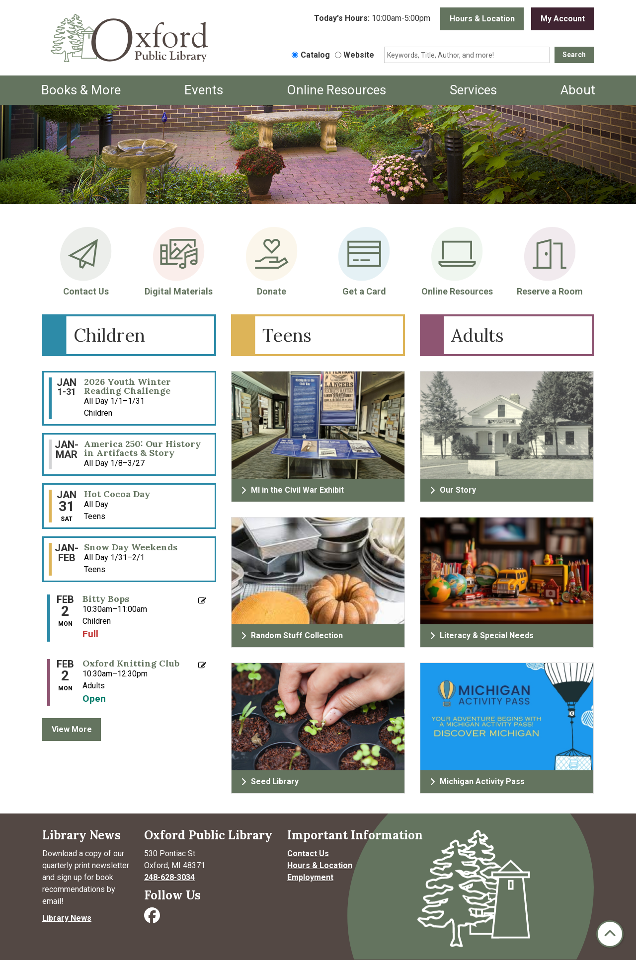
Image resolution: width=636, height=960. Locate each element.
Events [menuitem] (203, 89)
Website (358, 55)
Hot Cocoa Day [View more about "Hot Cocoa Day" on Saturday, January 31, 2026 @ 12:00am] (117, 494)
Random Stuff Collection (292, 635)
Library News (66, 918)
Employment (310, 877)
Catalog (315, 55)
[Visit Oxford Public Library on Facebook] (153, 918)
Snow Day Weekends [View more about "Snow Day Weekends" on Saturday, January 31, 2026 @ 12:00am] (130, 547)
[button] (372, 18)
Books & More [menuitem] (81, 89)
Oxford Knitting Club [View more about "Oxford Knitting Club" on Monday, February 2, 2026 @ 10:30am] (130, 663)
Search (574, 55)
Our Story (453, 490)
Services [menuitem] (473, 89)
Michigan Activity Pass (477, 781)
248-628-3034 (169, 877)
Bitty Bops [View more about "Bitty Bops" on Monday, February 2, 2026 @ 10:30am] (105, 598)
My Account (563, 18)
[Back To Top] (610, 934)
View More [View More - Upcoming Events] (72, 729)
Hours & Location (482, 18)
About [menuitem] (577, 89)
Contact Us (308, 853)
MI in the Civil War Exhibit (292, 490)
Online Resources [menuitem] (336, 89)
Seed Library (270, 781)
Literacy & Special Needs (482, 635)
